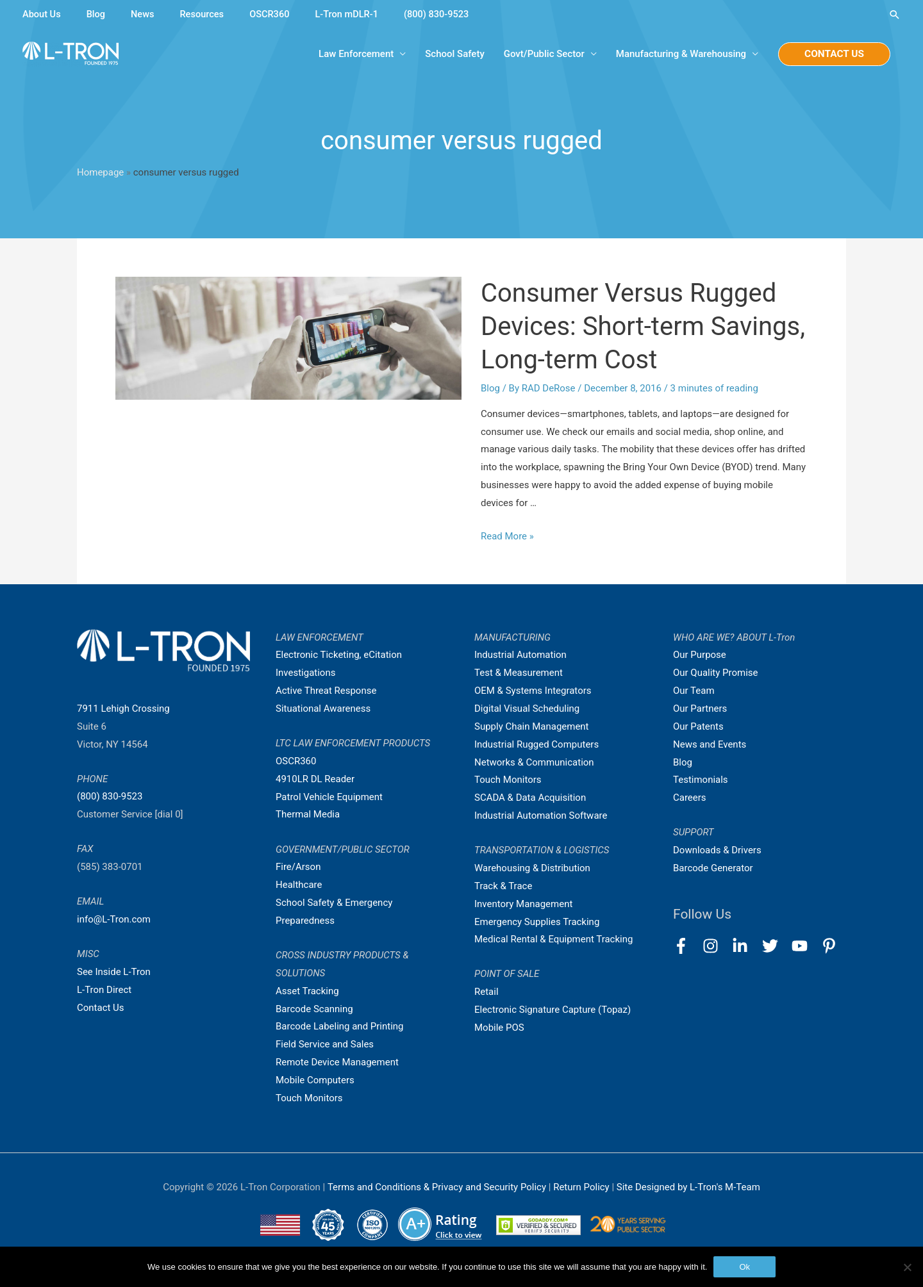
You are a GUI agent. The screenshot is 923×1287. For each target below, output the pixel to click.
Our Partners (700, 708)
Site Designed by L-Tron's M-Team (688, 1187)
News (145, 14)
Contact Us (100, 1007)
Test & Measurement (518, 672)
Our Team (694, 690)
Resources (205, 14)
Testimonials (700, 779)
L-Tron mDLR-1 (352, 14)
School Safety (452, 54)
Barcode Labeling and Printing (340, 1026)
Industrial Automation (520, 655)
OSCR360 (273, 14)
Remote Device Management (337, 1062)
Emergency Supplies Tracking (537, 922)
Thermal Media (308, 815)
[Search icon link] (894, 14)
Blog (97, 14)
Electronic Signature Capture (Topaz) (552, 1009)
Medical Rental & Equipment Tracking (553, 939)
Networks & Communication (534, 762)
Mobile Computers (315, 1080)
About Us (42, 14)
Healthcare (299, 884)
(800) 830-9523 (444, 14)
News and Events (709, 744)
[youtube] (805, 946)
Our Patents (698, 726)
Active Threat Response (326, 690)
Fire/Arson (298, 867)
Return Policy (582, 1187)
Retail (486, 991)
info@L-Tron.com (114, 919)
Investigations (306, 672)
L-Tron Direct (104, 990)
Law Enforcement (354, 54)
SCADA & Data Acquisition (530, 797)
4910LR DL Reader (315, 779)
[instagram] (716, 946)
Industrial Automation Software (541, 815)
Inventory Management (523, 904)
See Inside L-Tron (114, 972)
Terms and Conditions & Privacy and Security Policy (436, 1187)
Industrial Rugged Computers (536, 744)
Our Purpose (699, 655)
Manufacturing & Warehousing (678, 54)
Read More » (507, 536)
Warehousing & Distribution (532, 868)
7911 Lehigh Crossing (123, 708)
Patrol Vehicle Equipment (329, 797)
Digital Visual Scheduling (526, 708)
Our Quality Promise (715, 672)
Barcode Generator (713, 868)
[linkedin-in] (746, 946)
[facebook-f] (687, 946)
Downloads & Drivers (717, 850)
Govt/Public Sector (541, 54)
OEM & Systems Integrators (533, 690)
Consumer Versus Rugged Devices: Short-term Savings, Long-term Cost (643, 326)
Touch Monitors (309, 1098)
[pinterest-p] (831, 946)
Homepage (100, 172)
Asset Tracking (307, 991)
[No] (907, 1267)
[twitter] (776, 946)
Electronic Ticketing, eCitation (339, 655)
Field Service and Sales (325, 1044)
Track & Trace (503, 886)
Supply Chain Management (531, 726)
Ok (744, 1267)
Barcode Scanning (314, 1009)
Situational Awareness (323, 708)
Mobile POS (499, 1027)
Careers (689, 797)
